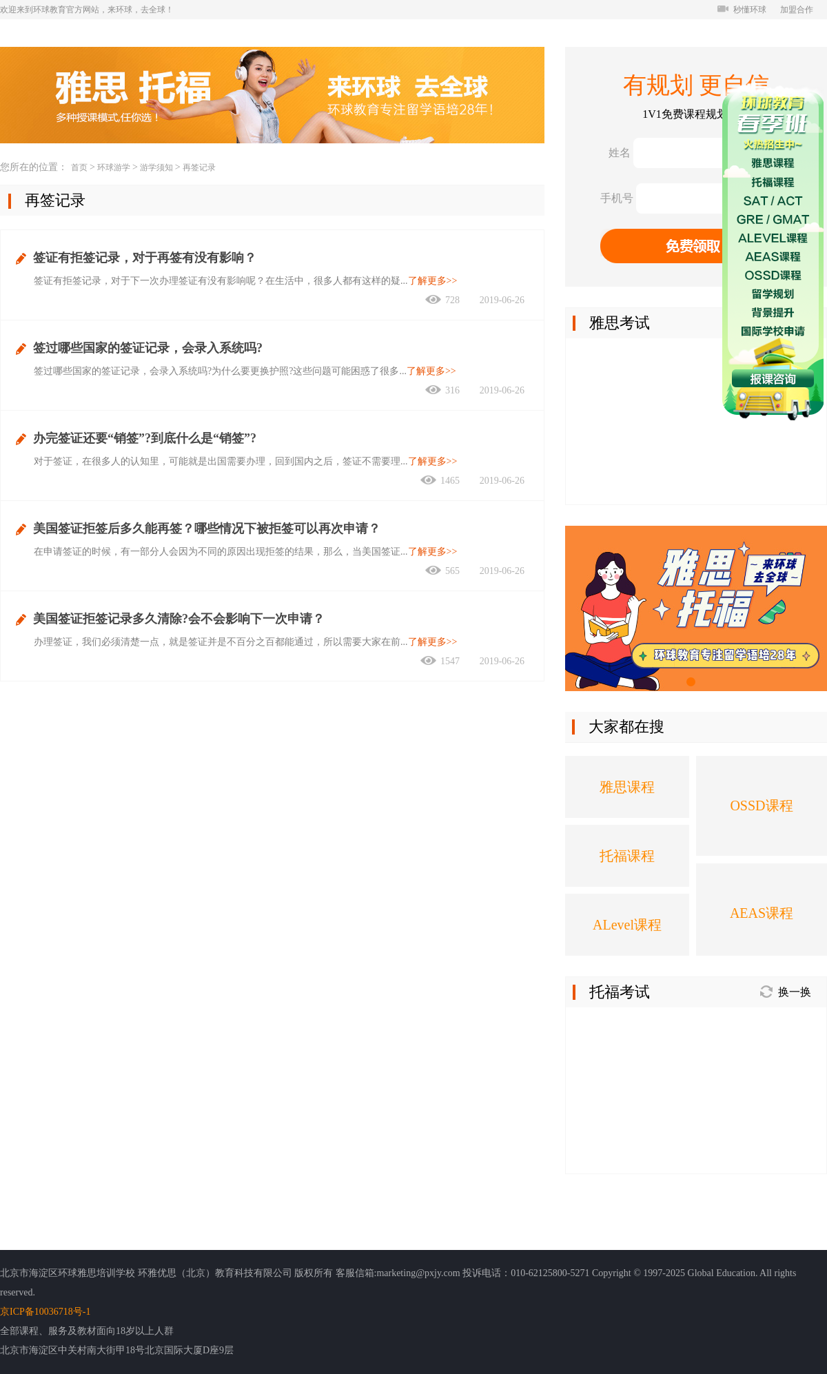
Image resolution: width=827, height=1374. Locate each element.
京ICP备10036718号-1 (45, 1311)
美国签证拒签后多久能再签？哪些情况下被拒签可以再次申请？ (206, 528)
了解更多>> (433, 281)
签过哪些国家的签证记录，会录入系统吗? (148, 348)
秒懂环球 (741, 9)
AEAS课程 (761, 913)
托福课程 (627, 855)
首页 (79, 167)
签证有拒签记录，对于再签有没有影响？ (144, 258)
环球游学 (113, 167)
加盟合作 (796, 9)
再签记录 (199, 167)
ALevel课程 (627, 924)
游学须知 (156, 167)
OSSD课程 (761, 805)
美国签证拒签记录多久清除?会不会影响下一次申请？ (179, 619)
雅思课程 (627, 786)
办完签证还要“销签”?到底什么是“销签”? (144, 438)
